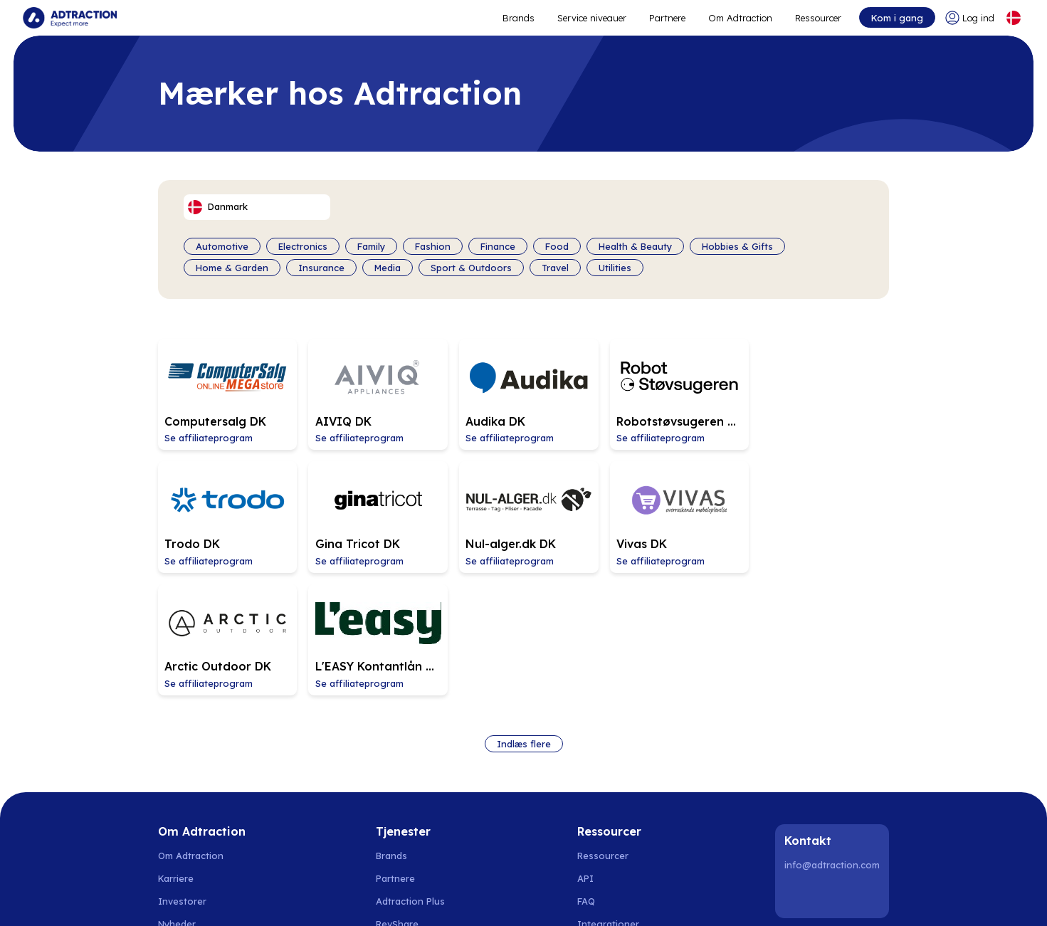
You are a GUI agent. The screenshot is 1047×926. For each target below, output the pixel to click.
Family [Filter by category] (371, 246)
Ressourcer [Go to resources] (818, 17)
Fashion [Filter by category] (433, 246)
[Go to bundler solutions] (411, 820)
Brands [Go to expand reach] (519, 17)
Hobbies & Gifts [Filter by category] (737, 246)
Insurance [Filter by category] (321, 267)
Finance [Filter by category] (497, 246)
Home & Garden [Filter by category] (232, 267)
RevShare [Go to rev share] (397, 797)
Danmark (259, 897)
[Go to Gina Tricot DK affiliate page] (226, 514)
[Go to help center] (611, 820)
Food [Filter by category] (557, 246)
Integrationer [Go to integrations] (608, 797)
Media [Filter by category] (387, 267)
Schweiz (518, 897)
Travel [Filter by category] (555, 267)
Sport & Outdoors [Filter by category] (471, 267)
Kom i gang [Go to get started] (897, 17)
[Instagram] (834, 768)
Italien (643, 897)
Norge (215, 897)
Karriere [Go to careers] (176, 751)
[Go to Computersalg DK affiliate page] (226, 393)
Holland (426, 897)
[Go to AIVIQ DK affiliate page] (374, 393)
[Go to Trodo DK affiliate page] (818, 393)
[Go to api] (611, 751)
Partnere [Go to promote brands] (667, 17)
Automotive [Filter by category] (222, 246)
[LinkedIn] (797, 768)
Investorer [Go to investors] (182, 774)
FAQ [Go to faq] (586, 774)
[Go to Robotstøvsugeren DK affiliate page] (670, 393)
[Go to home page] (70, 17)
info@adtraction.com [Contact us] (832, 738)
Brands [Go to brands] (391, 729)
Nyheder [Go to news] (177, 797)
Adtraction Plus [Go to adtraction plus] (410, 774)
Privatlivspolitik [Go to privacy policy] (191, 842)
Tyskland (471, 897)
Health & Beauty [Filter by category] (635, 246)
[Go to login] (970, 17)
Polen (341, 897)
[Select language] (1013, 17)
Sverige (175, 897)
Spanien (382, 897)
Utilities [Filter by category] (615, 267)
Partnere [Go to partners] (395, 751)
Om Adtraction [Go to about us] (190, 729)
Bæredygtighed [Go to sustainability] (192, 820)
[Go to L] (818, 514)
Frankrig (601, 897)
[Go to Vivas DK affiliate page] (522, 514)
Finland (304, 897)
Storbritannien (699, 897)
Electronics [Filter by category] (302, 246)
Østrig (560, 897)
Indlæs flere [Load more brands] (524, 617)
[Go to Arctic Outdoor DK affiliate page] (670, 514)
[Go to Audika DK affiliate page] (522, 393)
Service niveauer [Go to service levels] (591, 17)
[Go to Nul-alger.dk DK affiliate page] (374, 514)
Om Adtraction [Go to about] (740, 17)
